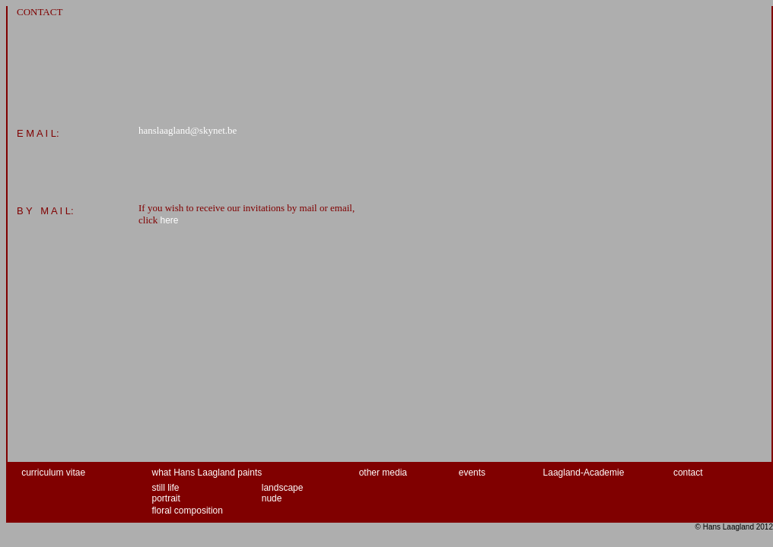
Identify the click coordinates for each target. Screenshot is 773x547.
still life (166, 487)
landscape (283, 487)
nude (272, 498)
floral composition (187, 510)
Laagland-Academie (584, 472)
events (472, 472)
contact (688, 472)
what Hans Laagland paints (207, 472)
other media (383, 472)
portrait (166, 498)
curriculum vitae (53, 472)
